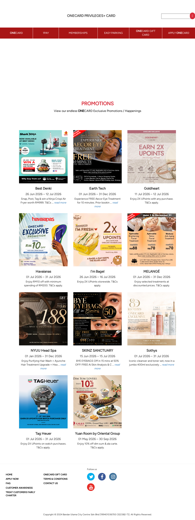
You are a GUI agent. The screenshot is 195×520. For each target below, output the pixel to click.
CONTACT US (50, 483)
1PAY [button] (46, 33)
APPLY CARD (178, 33)
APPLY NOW (12, 479)
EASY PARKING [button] (113, 33)
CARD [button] (16, 33)
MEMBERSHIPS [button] (78, 33)
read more (60, 202)
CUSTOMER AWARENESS (19, 488)
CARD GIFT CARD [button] (145, 32)
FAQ (8, 483)
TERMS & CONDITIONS (55, 479)
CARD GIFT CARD (55, 474)
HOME (9, 474)
